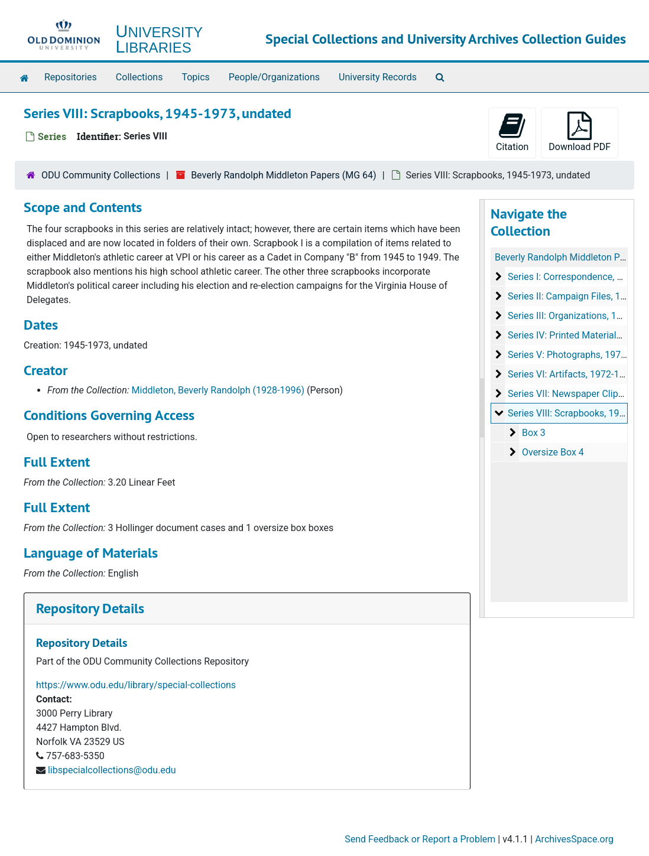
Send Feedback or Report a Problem (420, 839)
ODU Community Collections (100, 175)
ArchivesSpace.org (574, 839)
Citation (512, 132)
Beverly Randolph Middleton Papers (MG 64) (284, 175)
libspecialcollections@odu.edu (112, 770)
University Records (378, 77)
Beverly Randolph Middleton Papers (569, 257)
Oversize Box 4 (553, 452)
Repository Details (90, 608)
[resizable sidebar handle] (482, 408)
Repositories (70, 77)
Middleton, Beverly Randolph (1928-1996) (218, 390)
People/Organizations (274, 77)
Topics (195, 77)
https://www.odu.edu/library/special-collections (136, 685)
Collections (139, 77)
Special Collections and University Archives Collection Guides (445, 39)
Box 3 (534, 432)
